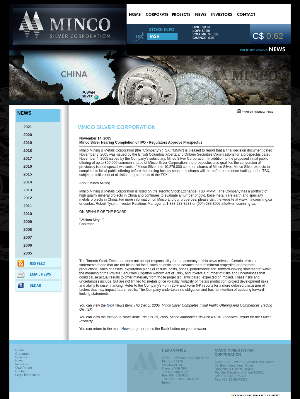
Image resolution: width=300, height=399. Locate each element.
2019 (25, 142)
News (125, 329)
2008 (25, 229)
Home (19, 350)
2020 (25, 135)
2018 (25, 150)
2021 (25, 127)
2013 (25, 190)
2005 (25, 253)
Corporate (22, 353)
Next (110, 305)
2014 (25, 182)
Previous (114, 317)
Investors (21, 364)
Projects (21, 357)
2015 (25, 174)
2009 (25, 221)
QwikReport (23, 367)
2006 (25, 245)
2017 (25, 158)
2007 (25, 237)
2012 (25, 198)
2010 (25, 213)
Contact (20, 371)
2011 (25, 206)
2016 (25, 166)
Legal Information (27, 374)
